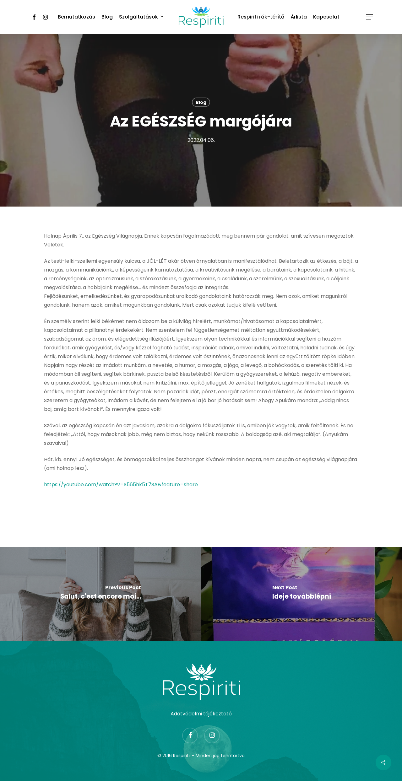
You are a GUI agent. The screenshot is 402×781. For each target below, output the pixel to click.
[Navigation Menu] (370, 17)
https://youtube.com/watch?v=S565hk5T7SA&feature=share (121, 484)
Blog (201, 102)
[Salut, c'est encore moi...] (100, 594)
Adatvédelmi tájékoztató (201, 713)
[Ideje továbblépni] (301, 594)
